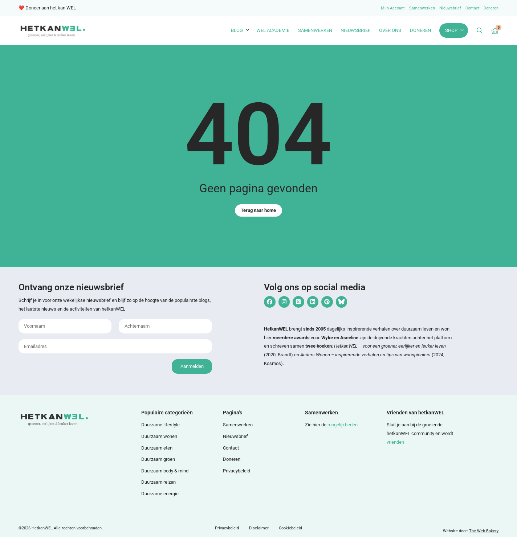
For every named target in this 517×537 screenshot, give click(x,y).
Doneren (491, 8)
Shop (451, 30)
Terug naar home (258, 210)
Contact (472, 8)
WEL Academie (272, 30)
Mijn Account (393, 8)
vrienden (395, 442)
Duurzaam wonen (159, 436)
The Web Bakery (483, 531)
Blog (237, 30)
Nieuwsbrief (450, 8)
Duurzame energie (160, 493)
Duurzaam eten (156, 448)
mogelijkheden (342, 424)
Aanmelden (192, 366)
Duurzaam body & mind (164, 471)
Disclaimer (259, 528)
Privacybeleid (236, 471)
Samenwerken (422, 8)
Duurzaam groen (158, 459)
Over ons (390, 30)
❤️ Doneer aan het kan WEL (47, 8)
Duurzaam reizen (158, 482)
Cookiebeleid (290, 528)
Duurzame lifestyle (160, 424)
